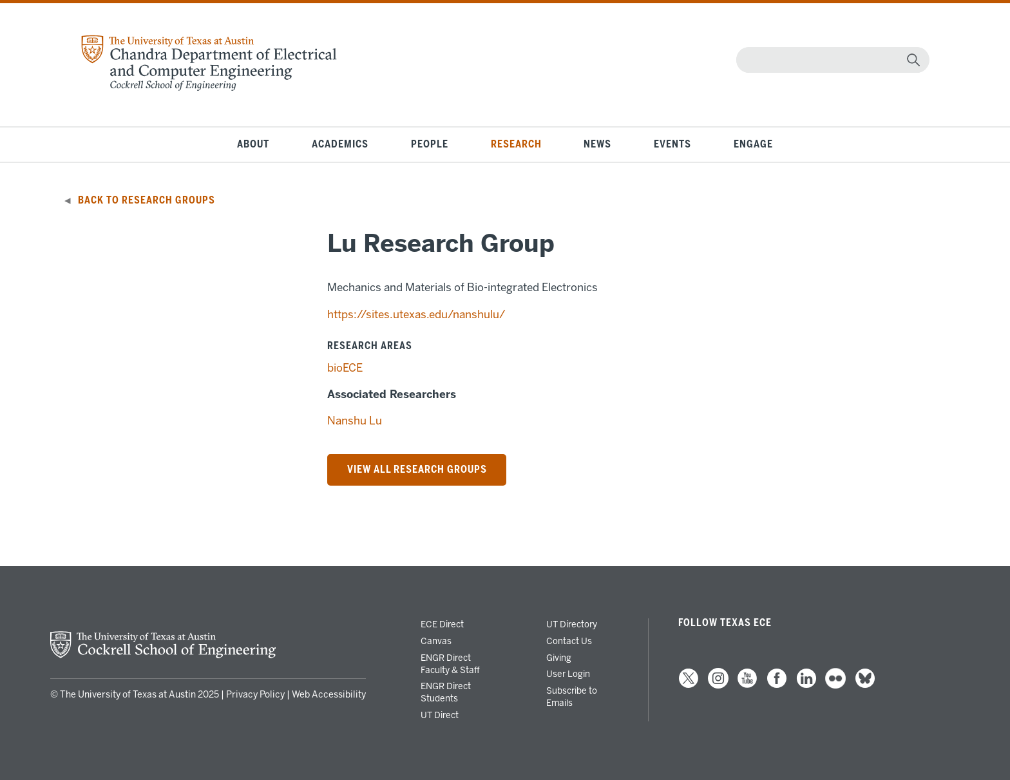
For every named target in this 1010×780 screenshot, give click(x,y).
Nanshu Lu (354, 420)
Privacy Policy (255, 694)
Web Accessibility (329, 694)
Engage (753, 144)
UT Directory (571, 624)
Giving (558, 657)
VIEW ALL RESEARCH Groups (417, 469)
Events (672, 144)
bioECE (345, 367)
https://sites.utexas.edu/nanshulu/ (416, 314)
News (597, 144)
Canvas (436, 641)
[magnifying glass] (913, 59)
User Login (568, 674)
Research (516, 144)
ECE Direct (442, 624)
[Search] (830, 60)
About (253, 144)
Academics (340, 144)
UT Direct (440, 715)
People (429, 144)
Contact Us (569, 641)
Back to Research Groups (146, 200)
